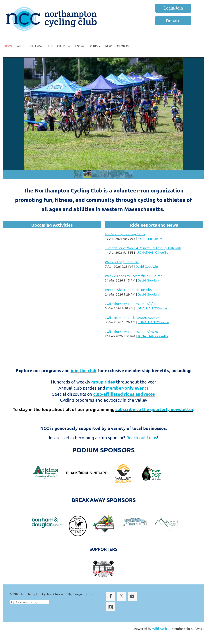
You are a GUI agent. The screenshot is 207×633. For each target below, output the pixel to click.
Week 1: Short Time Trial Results (128, 289)
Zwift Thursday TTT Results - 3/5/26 (130, 303)
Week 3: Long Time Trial (122, 262)
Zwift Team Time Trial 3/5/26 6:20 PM (132, 317)
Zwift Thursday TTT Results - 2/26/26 (131, 331)
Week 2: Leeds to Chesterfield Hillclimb (133, 276)
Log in (173, 8)
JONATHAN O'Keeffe (152, 252)
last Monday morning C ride (125, 234)
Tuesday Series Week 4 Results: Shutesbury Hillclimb (143, 248)
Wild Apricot (161, 628)
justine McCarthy (149, 238)
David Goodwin (146, 266)
